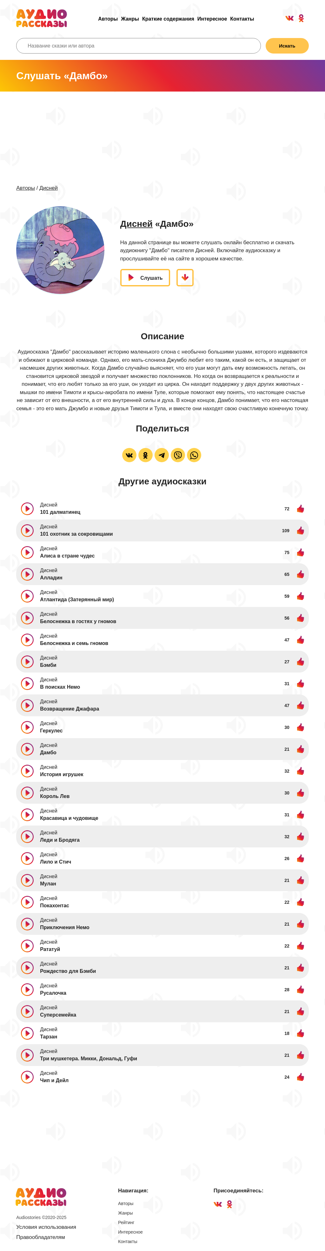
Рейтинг (126, 1222)
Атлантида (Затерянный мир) (77, 599)
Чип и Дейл (54, 1080)
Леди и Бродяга (60, 840)
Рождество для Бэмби (68, 971)
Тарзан (48, 1036)
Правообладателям (40, 1237)
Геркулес (51, 730)
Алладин (51, 577)
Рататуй (50, 949)
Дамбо (48, 752)
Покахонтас (54, 905)
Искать (287, 45)
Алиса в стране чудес (67, 555)
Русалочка (53, 993)
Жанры (130, 19)
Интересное (212, 19)
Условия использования (46, 1227)
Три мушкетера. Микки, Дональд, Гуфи (88, 1058)
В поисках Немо (60, 687)
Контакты (242, 19)
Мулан (48, 883)
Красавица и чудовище (69, 818)
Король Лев (55, 796)
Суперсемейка (58, 1015)
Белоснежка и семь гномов (74, 643)
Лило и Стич (55, 862)
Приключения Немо (65, 927)
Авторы (108, 19)
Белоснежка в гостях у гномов (78, 621)
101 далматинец (60, 512)
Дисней (48, 188)
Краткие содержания (168, 19)
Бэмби (48, 665)
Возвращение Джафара (69, 709)
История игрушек (61, 774)
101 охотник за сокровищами (76, 534)
